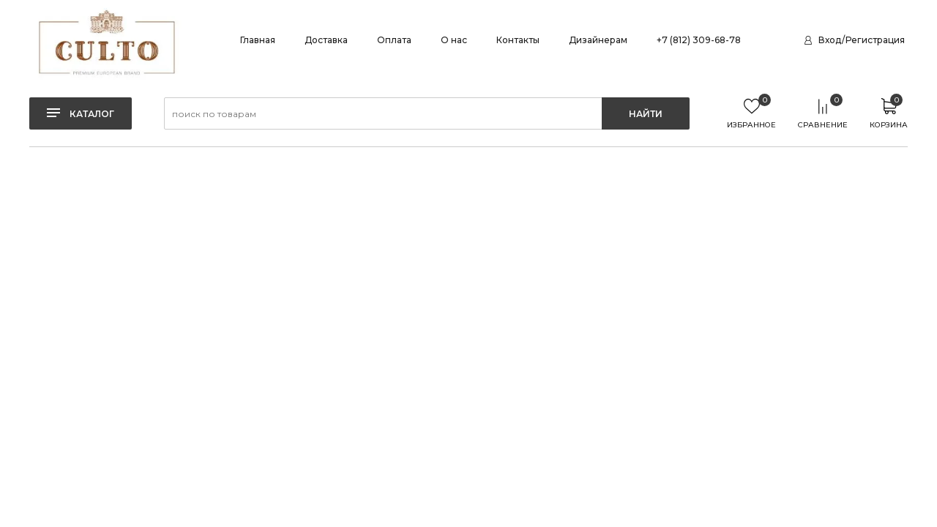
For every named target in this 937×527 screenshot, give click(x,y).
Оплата (394, 39)
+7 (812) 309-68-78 (699, 39)
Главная (257, 39)
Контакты (518, 39)
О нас (454, 39)
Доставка (326, 39)
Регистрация (875, 39)
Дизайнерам (598, 39)
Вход (829, 39)
